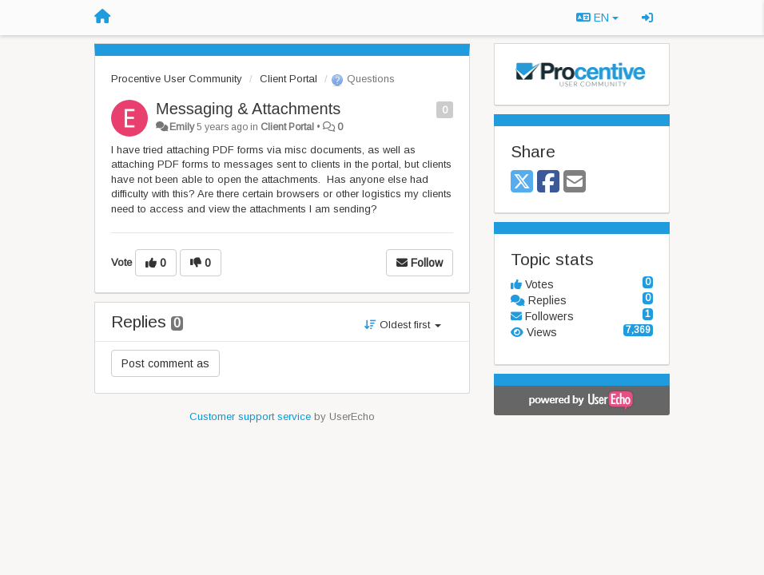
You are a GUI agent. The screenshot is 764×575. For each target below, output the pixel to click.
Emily (181, 127)
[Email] (574, 182)
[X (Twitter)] (522, 182)
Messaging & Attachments (248, 108)
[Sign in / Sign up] (647, 17)
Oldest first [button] (402, 325)
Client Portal (288, 79)
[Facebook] (548, 182)
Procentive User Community (176, 79)
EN (597, 17)
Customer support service (250, 416)
